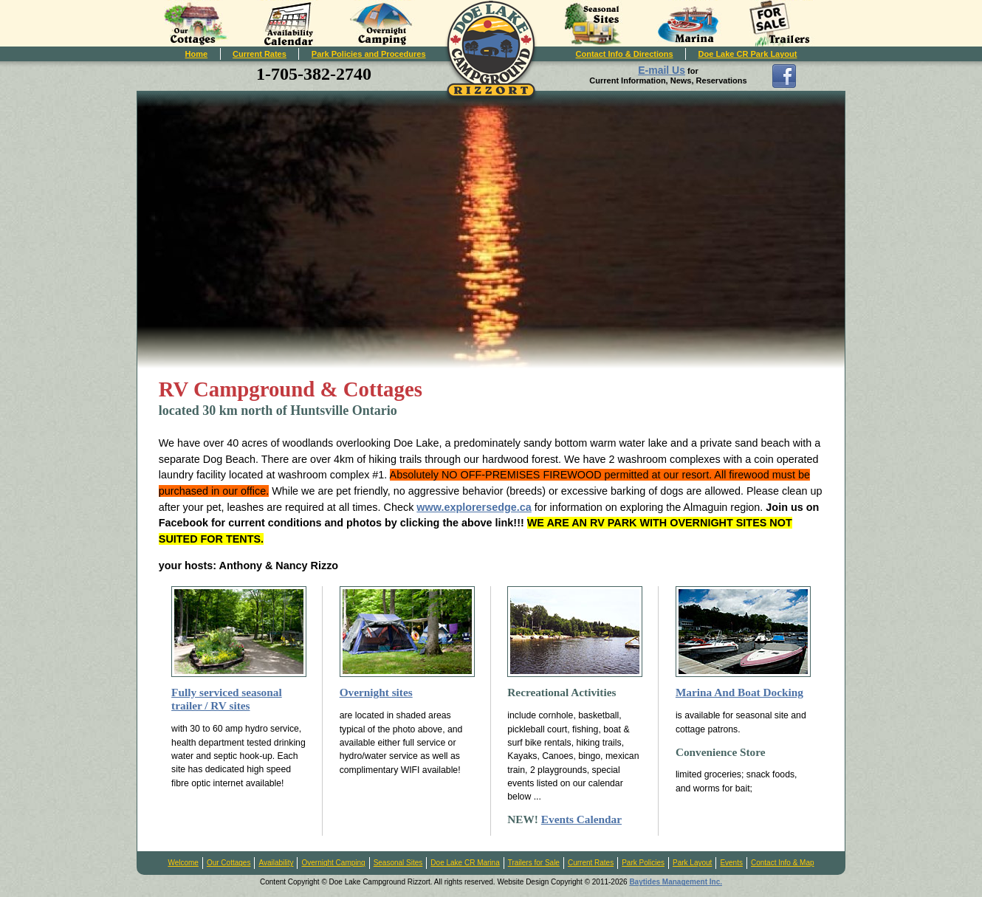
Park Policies (643, 863)
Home (196, 53)
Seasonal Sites (398, 863)
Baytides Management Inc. (675, 882)
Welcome (183, 863)
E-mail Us (661, 70)
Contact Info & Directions (624, 53)
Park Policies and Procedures (369, 53)
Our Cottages (228, 863)
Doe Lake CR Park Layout (747, 53)
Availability (275, 863)
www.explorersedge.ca (473, 507)
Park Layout (692, 863)
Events (731, 863)
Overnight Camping (333, 863)
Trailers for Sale (534, 863)
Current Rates (259, 53)
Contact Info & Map (782, 863)
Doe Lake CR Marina (464, 863)
